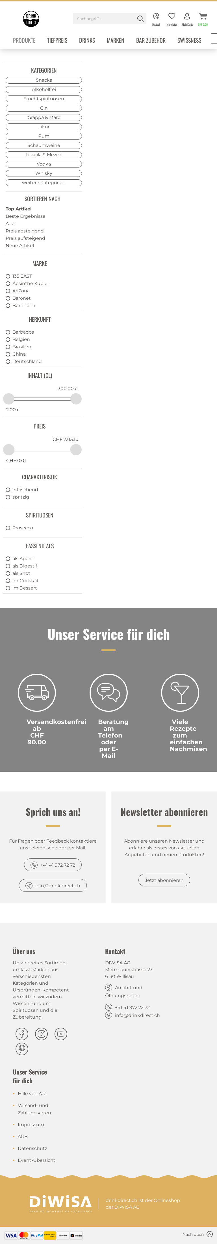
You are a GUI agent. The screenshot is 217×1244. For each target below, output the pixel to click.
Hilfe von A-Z (32, 1093)
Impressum (31, 1124)
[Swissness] (189, 41)
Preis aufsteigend (25, 238)
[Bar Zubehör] (151, 41)
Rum (43, 136)
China (19, 354)
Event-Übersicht (36, 1160)
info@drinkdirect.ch (57, 885)
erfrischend (25, 489)
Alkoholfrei (44, 89)
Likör (43, 126)
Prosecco (22, 527)
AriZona (21, 290)
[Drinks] (87, 41)
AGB (23, 1136)
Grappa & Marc (44, 117)
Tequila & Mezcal (43, 154)
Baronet (21, 298)
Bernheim (23, 305)
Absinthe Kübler (30, 283)
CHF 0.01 (16, 460)
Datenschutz (32, 1148)
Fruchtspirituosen (43, 98)
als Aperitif (24, 558)
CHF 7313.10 (66, 439)
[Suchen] (140, 18)
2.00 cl (13, 409)
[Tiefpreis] (57, 41)
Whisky (43, 173)
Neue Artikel (20, 245)
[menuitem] (109, 19)
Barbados (23, 332)
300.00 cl (68, 388)
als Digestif (24, 566)
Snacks (44, 80)
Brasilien (21, 346)
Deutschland (27, 361)
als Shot (21, 573)
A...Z (10, 223)
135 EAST (22, 276)
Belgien (21, 339)
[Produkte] (24, 41)
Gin (44, 108)
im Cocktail (25, 580)
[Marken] (115, 41)
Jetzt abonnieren (164, 880)
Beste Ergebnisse (25, 216)
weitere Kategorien (44, 182)
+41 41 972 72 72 (57, 865)
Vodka (44, 164)
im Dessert (24, 588)
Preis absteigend (25, 231)
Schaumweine (43, 145)
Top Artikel (19, 209)
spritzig (20, 497)
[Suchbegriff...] (109, 18)
